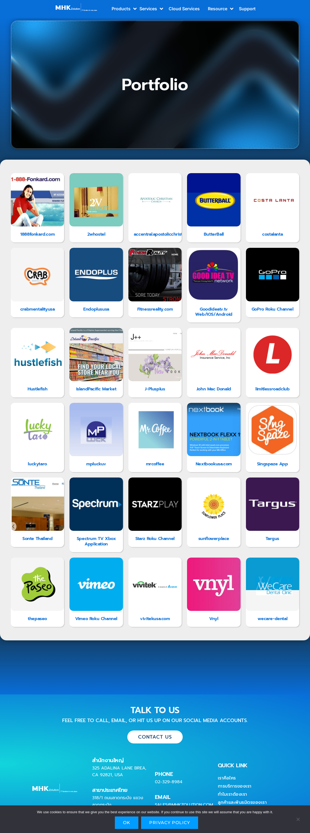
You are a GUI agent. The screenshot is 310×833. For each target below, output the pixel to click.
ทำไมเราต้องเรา (232, 794)
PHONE (164, 774)
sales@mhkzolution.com (184, 805)
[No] (298, 820)
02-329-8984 (168, 782)
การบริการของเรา (235, 786)
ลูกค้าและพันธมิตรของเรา (242, 802)
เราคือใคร (227, 778)
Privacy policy (169, 822)
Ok (126, 822)
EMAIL (162, 797)
